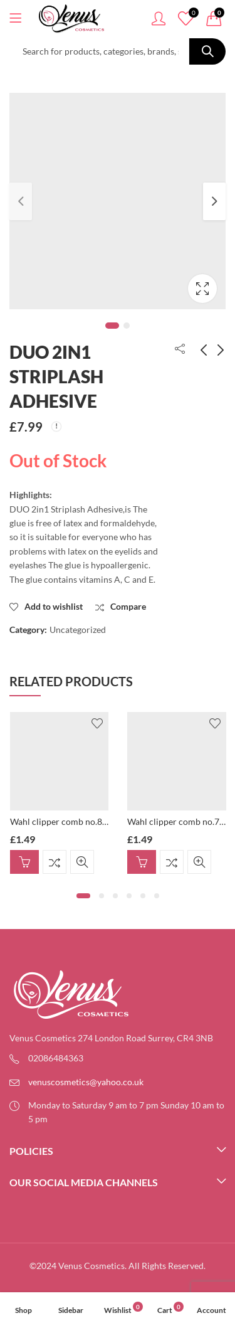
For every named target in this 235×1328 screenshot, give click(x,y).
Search (207, 51)
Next (214, 201)
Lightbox (202, 288)
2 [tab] (126, 325)
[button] (83, 895)
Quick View (82, 862)
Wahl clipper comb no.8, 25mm (70, 821)
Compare (54, 862)
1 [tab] (112, 325)
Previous (20, 201)
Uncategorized (78, 629)
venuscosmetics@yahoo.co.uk (86, 1081)
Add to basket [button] (24, 862)
